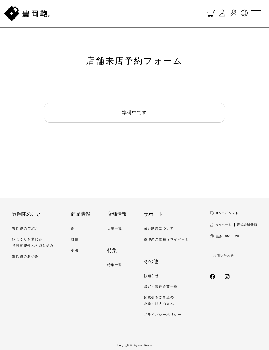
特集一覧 (114, 265)
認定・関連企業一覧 (161, 286)
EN (227, 236)
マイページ (223, 224)
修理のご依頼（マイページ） (168, 239)
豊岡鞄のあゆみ (25, 256)
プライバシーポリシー (162, 314)
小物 (74, 250)
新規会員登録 (247, 224)
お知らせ (151, 276)
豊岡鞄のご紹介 (25, 228)
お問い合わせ (223, 255)
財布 (74, 239)
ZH (237, 236)
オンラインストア (228, 213)
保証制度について (159, 228)
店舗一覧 (114, 228)
